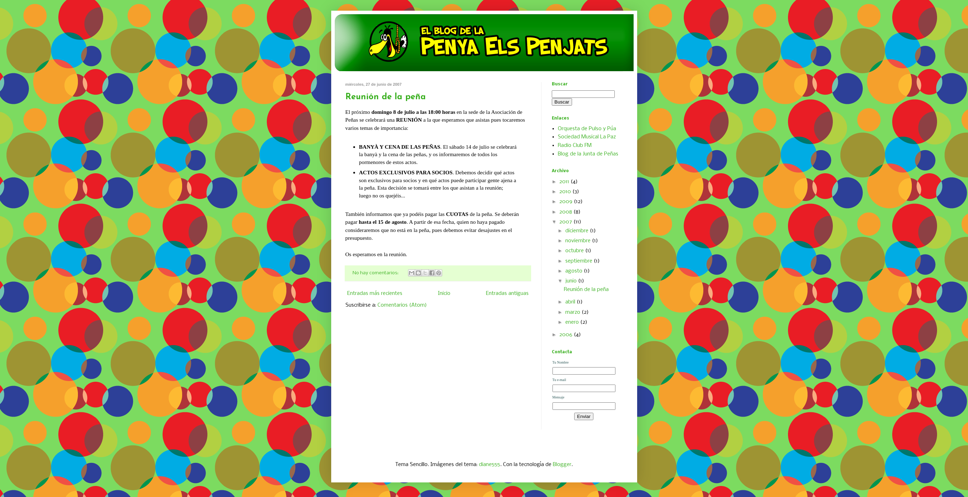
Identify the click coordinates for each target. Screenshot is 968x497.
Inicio (444, 293)
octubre (575, 251)
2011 (565, 182)
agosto (574, 271)
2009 (566, 202)
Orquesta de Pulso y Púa (587, 129)
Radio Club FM (575, 145)
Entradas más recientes (374, 293)
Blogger (562, 464)
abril (571, 302)
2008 (566, 212)
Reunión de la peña (385, 97)
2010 (565, 192)
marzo (573, 312)
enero (572, 322)
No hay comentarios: (376, 273)
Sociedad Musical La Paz (587, 137)
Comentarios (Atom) (402, 305)
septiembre (579, 261)
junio (571, 281)
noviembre (578, 241)
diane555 (489, 464)
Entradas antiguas (507, 293)
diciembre (577, 231)
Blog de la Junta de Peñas (588, 154)
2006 (566, 335)
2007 (566, 222)
